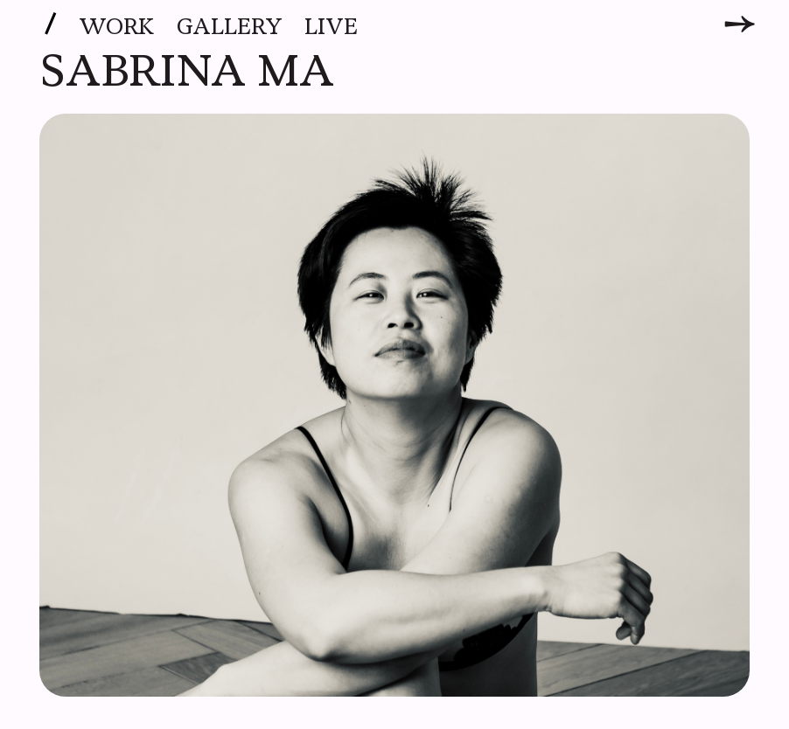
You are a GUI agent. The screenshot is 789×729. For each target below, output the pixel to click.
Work (116, 27)
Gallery (229, 27)
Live (331, 27)
